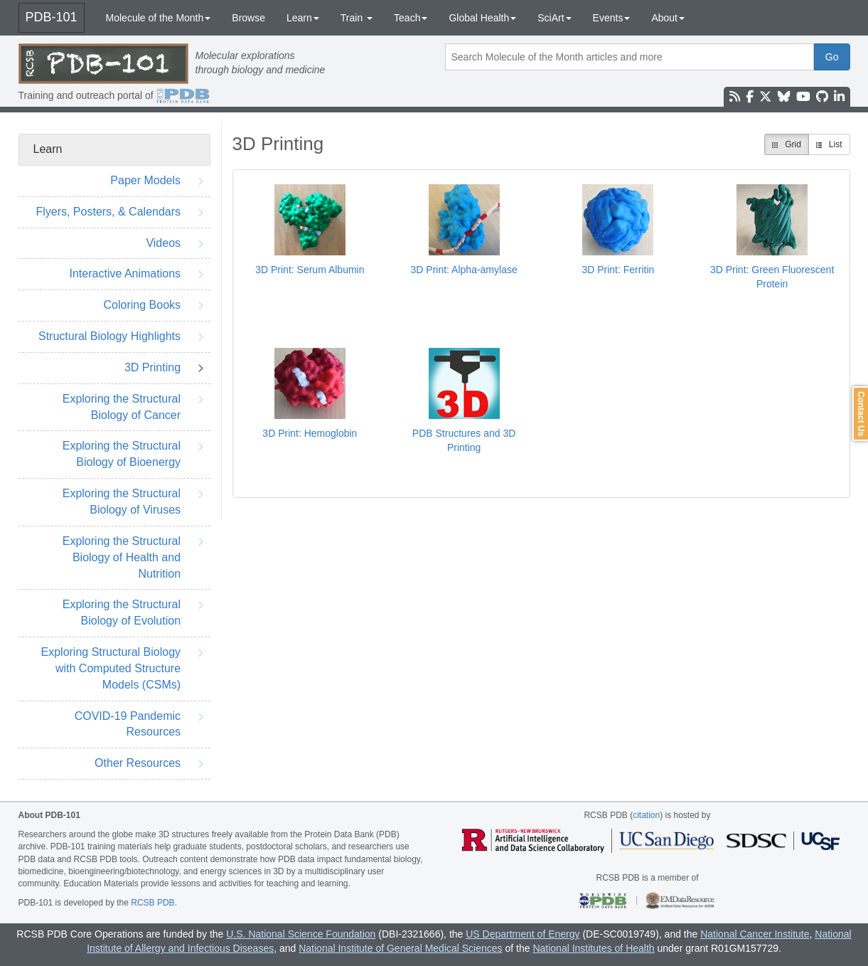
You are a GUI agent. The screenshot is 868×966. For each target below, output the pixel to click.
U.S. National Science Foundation (300, 934)
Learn (302, 17)
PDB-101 (51, 17)
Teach (410, 17)
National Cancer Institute (754, 934)
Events (612, 17)
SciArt (554, 17)
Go (832, 57)
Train (357, 17)
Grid (786, 144)
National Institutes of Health (593, 948)
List (829, 144)
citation (646, 815)
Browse (248, 17)
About (668, 17)
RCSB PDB (152, 903)
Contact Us (861, 413)
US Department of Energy (522, 934)
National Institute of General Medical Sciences (400, 948)
